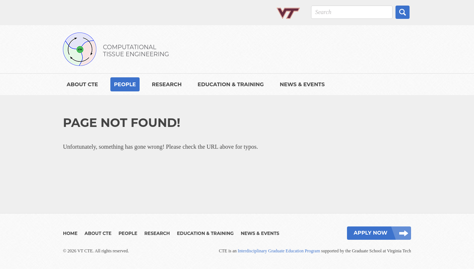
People (125, 84)
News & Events (302, 84)
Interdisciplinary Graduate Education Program (279, 250)
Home (70, 233)
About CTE (82, 84)
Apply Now (370, 232)
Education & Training (230, 84)
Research (166, 84)
